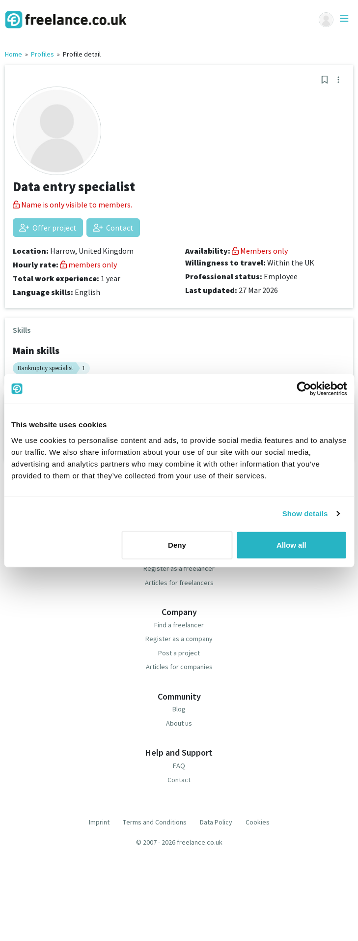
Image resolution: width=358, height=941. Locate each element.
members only (88, 264)
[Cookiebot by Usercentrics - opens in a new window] (304, 389)
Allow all (291, 544)
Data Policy (216, 822)
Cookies (258, 822)
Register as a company (179, 638)
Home (13, 54)
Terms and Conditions (155, 822)
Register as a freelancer (179, 568)
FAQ (179, 765)
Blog (179, 709)
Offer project (48, 228)
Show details (305, 513)
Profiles (42, 54)
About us (179, 723)
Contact (113, 228)
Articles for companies (179, 666)
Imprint (99, 822)
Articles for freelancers (179, 582)
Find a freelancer (179, 624)
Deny (177, 544)
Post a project (179, 652)
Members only (260, 251)
